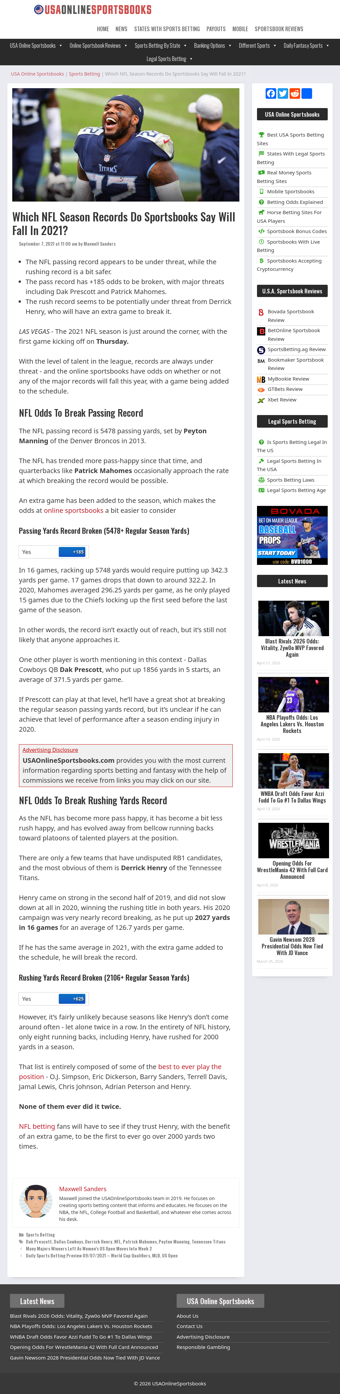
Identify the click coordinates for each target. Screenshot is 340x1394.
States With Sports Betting (167, 29)
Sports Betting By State (161, 45)
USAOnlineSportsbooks (179, 1383)
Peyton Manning (174, 1241)
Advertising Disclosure (203, 1336)
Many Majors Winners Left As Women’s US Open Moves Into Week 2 (89, 1248)
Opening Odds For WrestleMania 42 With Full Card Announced (292, 869)
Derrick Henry (98, 1241)
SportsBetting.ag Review (297, 349)
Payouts (216, 29)
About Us (188, 1315)
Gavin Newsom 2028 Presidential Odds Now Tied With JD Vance (292, 946)
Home (103, 29)
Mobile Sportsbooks (286, 191)
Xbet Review (282, 399)
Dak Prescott (39, 1241)
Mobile (240, 29)
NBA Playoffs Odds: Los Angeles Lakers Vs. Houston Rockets (292, 724)
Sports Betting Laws (286, 479)
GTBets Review (285, 389)
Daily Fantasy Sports (307, 45)
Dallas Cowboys (68, 1241)
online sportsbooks (73, 510)
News (122, 29)
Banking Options (213, 45)
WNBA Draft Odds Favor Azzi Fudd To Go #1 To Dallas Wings (292, 796)
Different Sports (258, 45)
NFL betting (37, 1126)
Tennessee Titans (208, 1241)
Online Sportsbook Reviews (99, 45)
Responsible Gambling (203, 1347)
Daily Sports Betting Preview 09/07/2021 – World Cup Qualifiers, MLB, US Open (102, 1255)
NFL (117, 1241)
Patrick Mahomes (140, 1241)
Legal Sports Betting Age (291, 490)
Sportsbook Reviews (279, 29)
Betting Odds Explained (290, 202)
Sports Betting (40, 1234)
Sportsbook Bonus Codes (292, 231)
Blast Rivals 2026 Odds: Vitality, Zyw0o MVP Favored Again (292, 647)
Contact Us (190, 1326)
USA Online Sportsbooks (36, 45)
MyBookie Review (288, 378)
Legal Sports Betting (170, 59)
